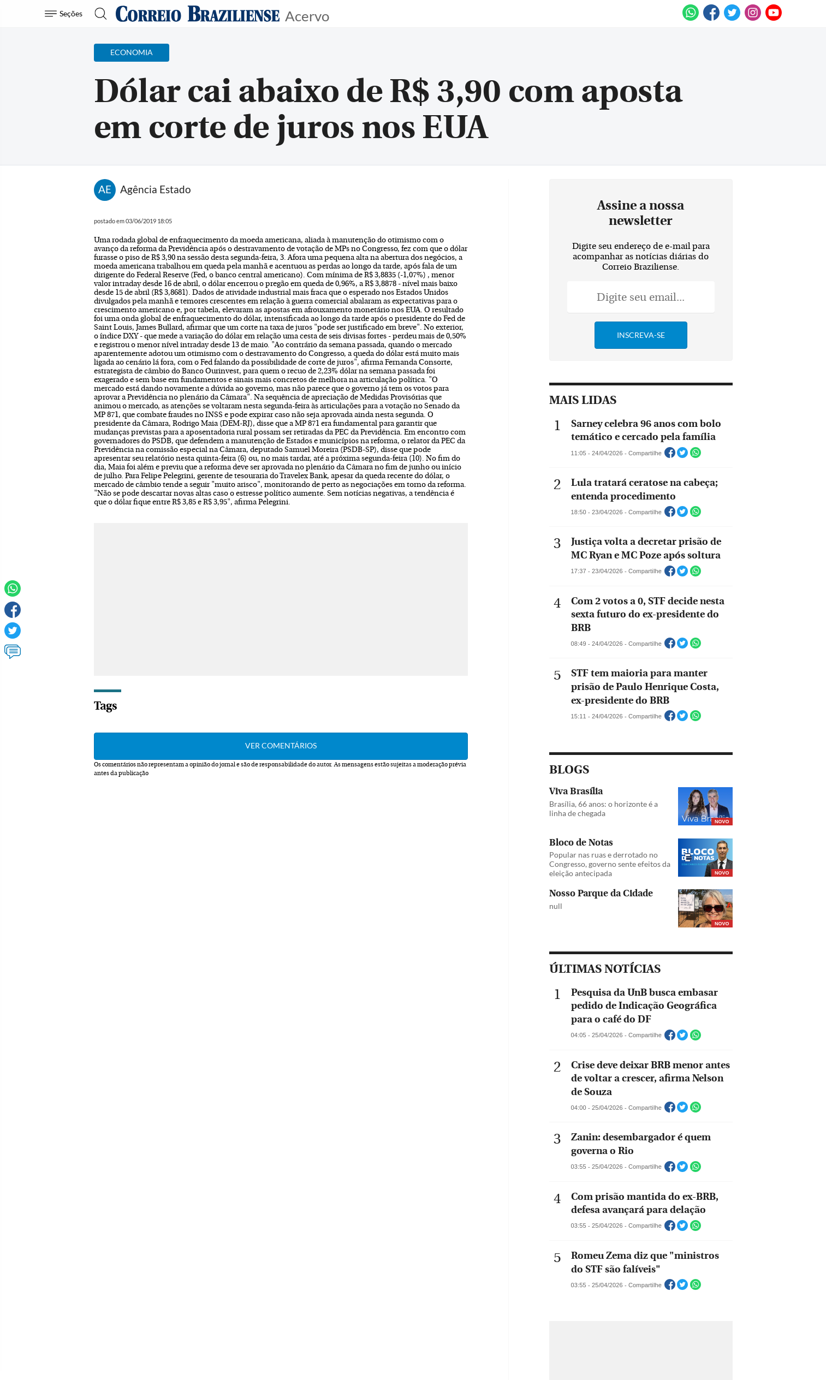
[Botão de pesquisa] (97, 13)
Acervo (307, 15)
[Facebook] (711, 18)
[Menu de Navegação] (65, 13)
